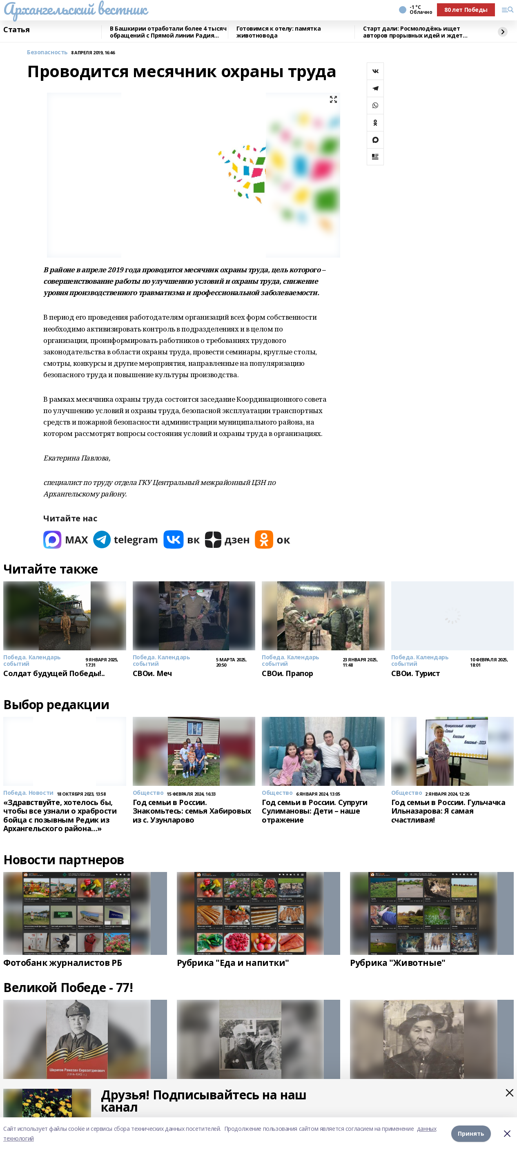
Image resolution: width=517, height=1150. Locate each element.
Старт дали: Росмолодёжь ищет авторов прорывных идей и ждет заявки (413, 32)
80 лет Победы (466, 9)
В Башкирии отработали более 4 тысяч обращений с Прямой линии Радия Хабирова (168, 32)
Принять (471, 1133)
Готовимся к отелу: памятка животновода (278, 32)
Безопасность (47, 52)
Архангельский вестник (74, 8)
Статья (16, 29)
